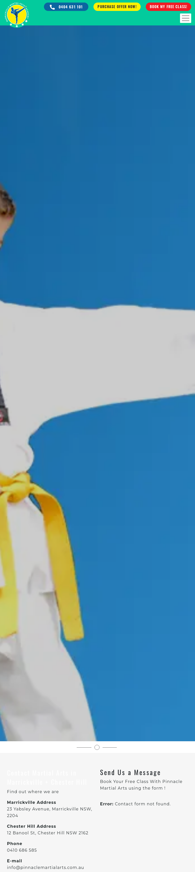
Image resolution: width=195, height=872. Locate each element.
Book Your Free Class (124, 781)
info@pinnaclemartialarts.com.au (45, 867)
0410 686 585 (22, 850)
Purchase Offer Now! (117, 6)
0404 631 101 (66, 6)
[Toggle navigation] (185, 18)
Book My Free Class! (168, 6)
